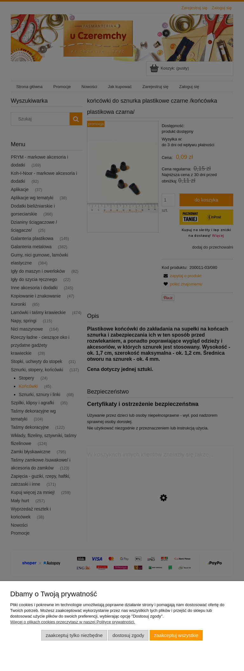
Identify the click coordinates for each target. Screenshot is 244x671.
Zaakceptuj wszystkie (176, 635)
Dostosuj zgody (128, 635)
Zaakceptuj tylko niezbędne (74, 635)
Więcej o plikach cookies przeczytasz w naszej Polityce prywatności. (72, 622)
